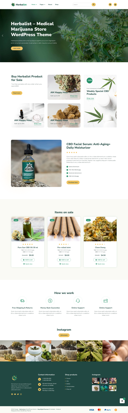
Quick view (28, 264)
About (50, 4)
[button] (2, 35)
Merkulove (22, 409)
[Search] (94, 4)
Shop (56, 4)
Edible (68, 383)
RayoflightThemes (43, 409)
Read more (16, 93)
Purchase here (73, 182)
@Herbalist (64, 335)
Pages (42, 4)
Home (33, 4)
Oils (67, 381)
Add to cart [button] (29, 260)
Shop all (68, 389)
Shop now (37, 123)
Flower (68, 378)
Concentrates (70, 386)
